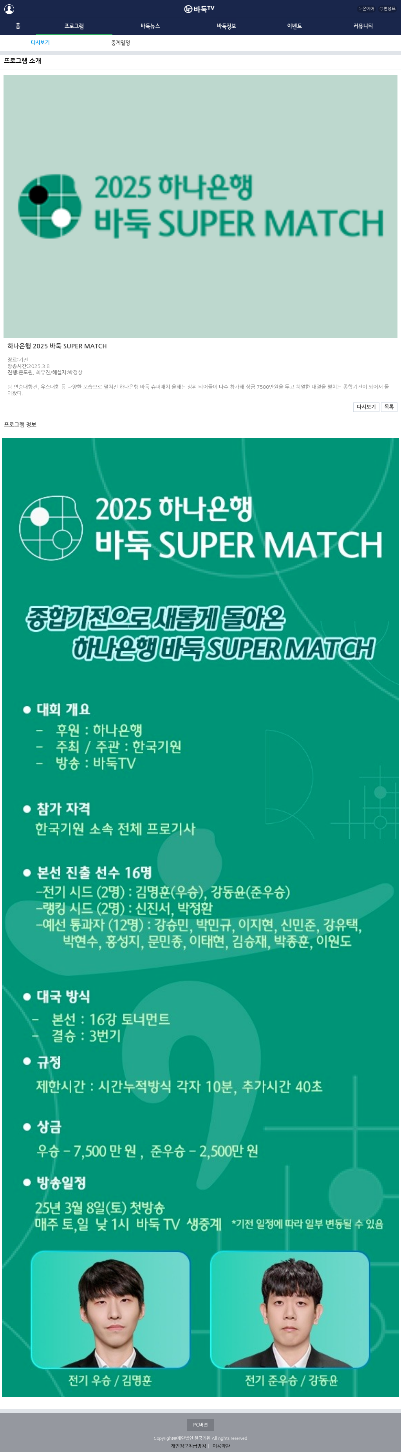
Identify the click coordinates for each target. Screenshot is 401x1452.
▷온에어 (366, 9)
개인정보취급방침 (188, 1446)
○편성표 (387, 9)
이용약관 (221, 1446)
